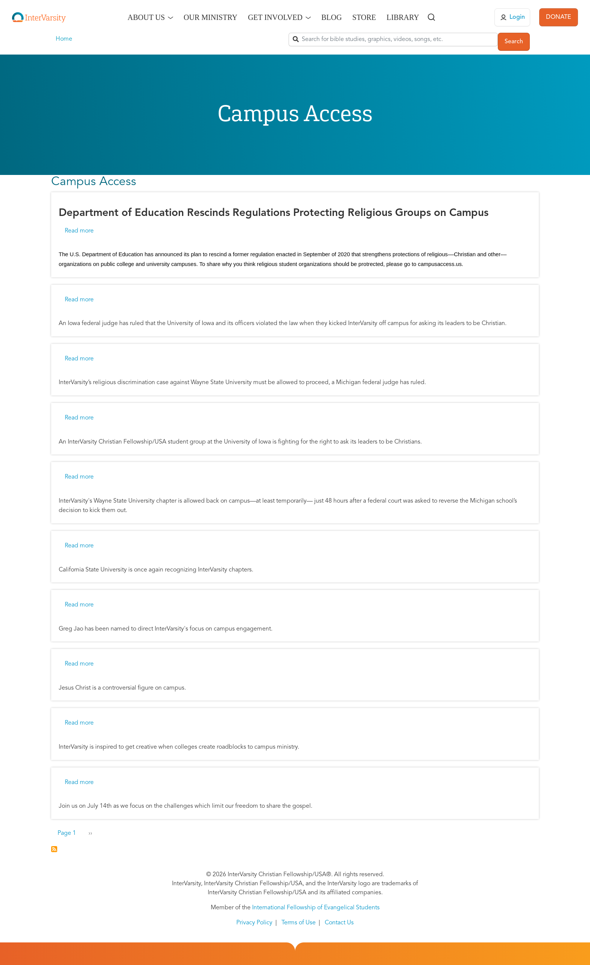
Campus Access (93, 182)
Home (64, 39)
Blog (331, 17)
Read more (79, 231)
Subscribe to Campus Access (54, 849)
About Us (146, 17)
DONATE (558, 17)
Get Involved (275, 17)
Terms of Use (298, 923)
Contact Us (339, 923)
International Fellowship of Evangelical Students (316, 908)
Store (364, 17)
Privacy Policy (254, 923)
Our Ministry (210, 17)
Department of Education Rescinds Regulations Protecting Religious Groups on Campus (273, 213)
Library (402, 17)
